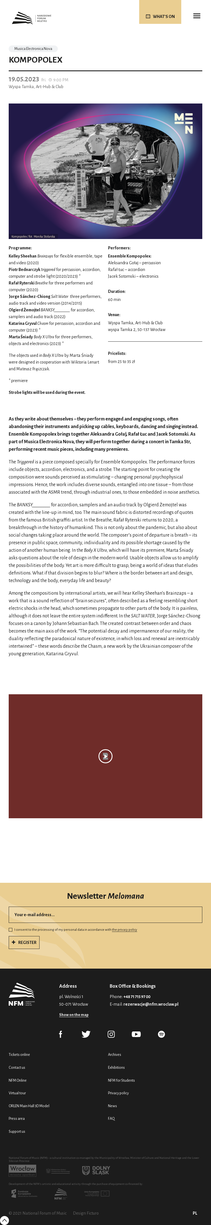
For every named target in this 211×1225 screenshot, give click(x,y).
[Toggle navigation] (196, 16)
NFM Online (18, 1080)
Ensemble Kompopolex (129, 256)
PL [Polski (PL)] (195, 1213)
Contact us (17, 1067)
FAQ (111, 1118)
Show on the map (74, 1015)
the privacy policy (124, 930)
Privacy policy (118, 1093)
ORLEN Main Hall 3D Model (29, 1106)
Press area (17, 1118)
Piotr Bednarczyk (24, 269)
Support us (17, 1131)
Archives (114, 1054)
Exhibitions (116, 1067)
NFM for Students (121, 1080)
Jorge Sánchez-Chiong (30, 296)
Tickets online (19, 1054)
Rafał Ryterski (22, 283)
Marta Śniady (21, 337)
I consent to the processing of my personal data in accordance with (73, 930)
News (112, 1106)
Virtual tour (17, 1093)
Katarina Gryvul (23, 323)
